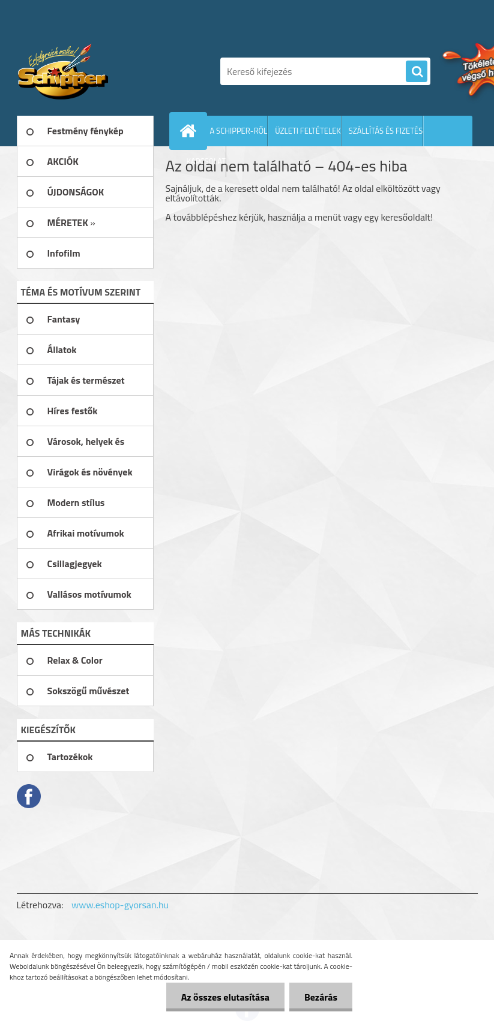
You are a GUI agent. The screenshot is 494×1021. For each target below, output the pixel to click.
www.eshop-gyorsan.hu (120, 904)
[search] (416, 72)
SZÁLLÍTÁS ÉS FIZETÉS (386, 131)
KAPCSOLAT (206, 161)
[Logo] (99, 71)
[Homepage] (190, 131)
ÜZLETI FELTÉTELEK (308, 131)
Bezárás (320, 997)
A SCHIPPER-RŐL (239, 131)
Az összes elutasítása (225, 997)
